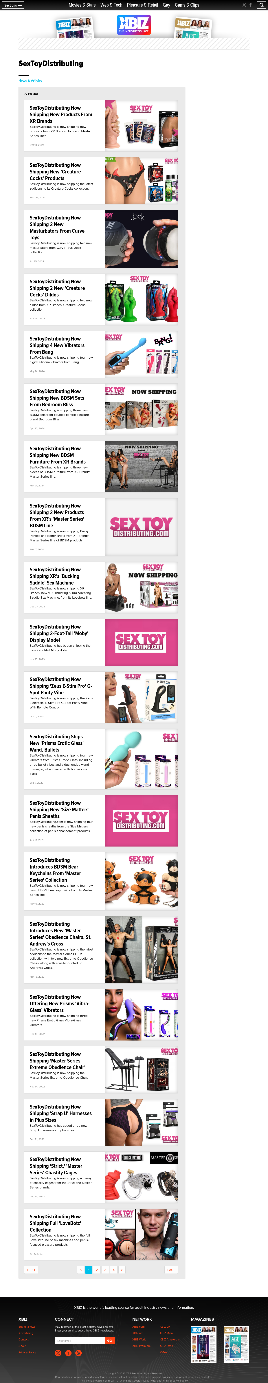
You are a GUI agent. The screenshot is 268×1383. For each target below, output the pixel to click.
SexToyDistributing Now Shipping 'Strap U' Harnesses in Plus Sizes (61, 1113)
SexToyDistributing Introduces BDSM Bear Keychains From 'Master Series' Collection (55, 870)
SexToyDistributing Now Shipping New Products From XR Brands (61, 114)
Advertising (26, 1333)
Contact (24, 1339)
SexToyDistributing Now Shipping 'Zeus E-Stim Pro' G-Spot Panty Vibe (61, 685)
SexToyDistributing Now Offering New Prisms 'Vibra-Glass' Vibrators (59, 1003)
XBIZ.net (137, 1333)
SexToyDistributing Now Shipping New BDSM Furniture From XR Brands (58, 455)
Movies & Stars (82, 5)
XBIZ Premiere (141, 1346)
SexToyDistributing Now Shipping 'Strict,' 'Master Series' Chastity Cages (56, 1165)
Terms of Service (171, 1380)
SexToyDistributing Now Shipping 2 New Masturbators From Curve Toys (57, 227)
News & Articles (30, 80)
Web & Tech (111, 5)
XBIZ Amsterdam (170, 1339)
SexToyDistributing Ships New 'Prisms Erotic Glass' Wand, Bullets (57, 743)
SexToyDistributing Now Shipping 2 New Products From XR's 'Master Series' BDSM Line (57, 515)
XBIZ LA (165, 1327)
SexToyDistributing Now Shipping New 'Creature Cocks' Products (55, 171)
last (171, 1269)
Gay (166, 5)
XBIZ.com (138, 1327)
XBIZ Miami (167, 1333)
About (22, 1346)
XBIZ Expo (166, 1346)
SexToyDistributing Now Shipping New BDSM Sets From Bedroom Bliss (57, 397)
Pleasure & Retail (142, 5)
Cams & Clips (187, 5)
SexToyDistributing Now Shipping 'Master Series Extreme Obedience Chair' (57, 1060)
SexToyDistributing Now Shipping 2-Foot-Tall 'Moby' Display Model (59, 633)
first (31, 1269)
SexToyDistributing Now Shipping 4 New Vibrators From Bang (57, 345)
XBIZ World (139, 1339)
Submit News (27, 1327)
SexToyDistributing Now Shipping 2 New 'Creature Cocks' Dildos (57, 287)
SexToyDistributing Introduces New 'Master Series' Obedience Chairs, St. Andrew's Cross (61, 934)
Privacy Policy (27, 1352)
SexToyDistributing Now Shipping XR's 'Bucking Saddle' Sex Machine (55, 576)
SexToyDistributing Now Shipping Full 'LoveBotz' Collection (55, 1223)
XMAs (163, 1352)
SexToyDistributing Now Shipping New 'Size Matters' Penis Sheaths (60, 809)
